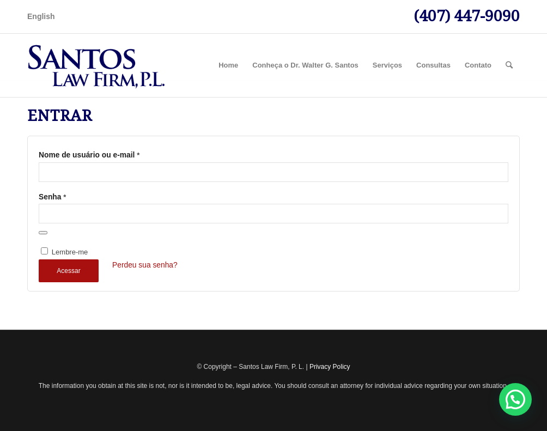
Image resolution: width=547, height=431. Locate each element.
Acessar (68, 271)
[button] (515, 399)
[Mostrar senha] (43, 232)
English (41, 16)
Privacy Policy (329, 367)
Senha (52, 197)
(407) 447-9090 (467, 16)
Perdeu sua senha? (145, 265)
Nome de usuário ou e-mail (89, 155)
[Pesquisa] (509, 65)
